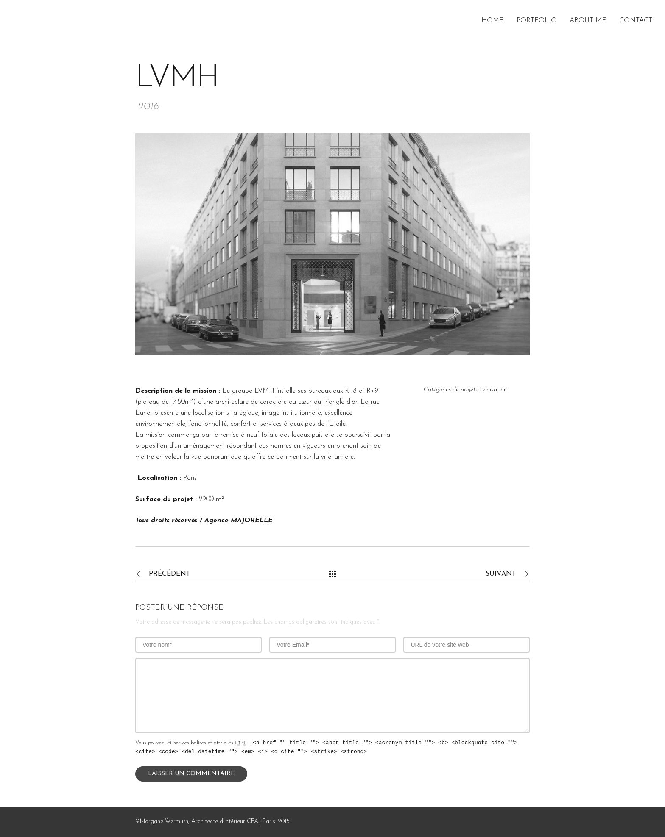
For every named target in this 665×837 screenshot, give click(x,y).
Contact (635, 20)
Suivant (501, 574)
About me (588, 20)
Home (492, 20)
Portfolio (537, 20)
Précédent (169, 574)
